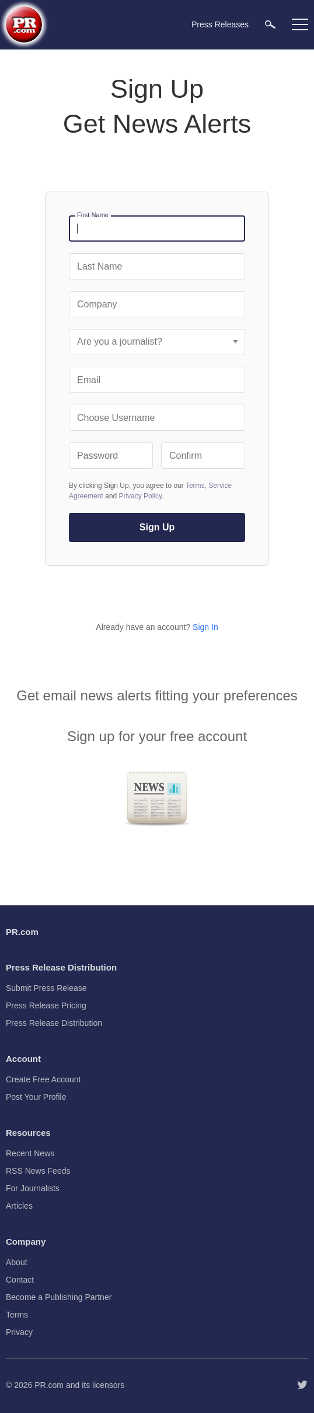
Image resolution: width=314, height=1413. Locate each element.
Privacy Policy (140, 496)
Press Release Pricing (46, 1005)
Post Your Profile (36, 1097)
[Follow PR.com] (302, 1385)
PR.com (49, 1385)
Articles (19, 1205)
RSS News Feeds (38, 1170)
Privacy (19, 1332)
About (16, 1262)
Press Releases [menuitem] (220, 24)
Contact (20, 1279)
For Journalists (33, 1188)
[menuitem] (270, 24)
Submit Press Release (46, 988)
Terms (195, 485)
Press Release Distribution (54, 1023)
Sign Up (157, 527)
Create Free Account (43, 1079)
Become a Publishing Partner (58, 1297)
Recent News (30, 1153)
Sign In (205, 627)
